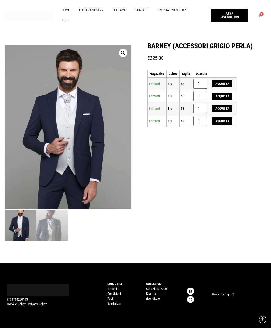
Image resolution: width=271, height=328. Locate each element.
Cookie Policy (16, 304)
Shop (65, 21)
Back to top (221, 294)
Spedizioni (114, 303)
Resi (110, 298)
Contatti (141, 10)
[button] (123, 53)
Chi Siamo (119, 10)
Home (66, 10)
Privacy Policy (37, 304)
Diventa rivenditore (172, 10)
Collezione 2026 (91, 10)
